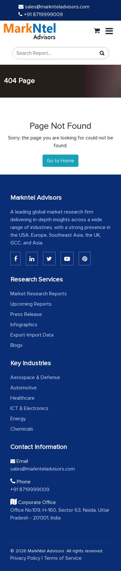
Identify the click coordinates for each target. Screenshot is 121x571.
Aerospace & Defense (35, 377)
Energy (18, 418)
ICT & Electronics (29, 408)
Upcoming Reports (31, 304)
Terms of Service (63, 558)
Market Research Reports (38, 293)
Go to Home (60, 160)
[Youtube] (67, 258)
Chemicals (21, 429)
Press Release (26, 314)
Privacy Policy (25, 558)
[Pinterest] (85, 258)
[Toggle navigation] (109, 31)
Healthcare (22, 398)
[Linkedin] (15, 258)
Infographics (23, 324)
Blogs (16, 345)
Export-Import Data (32, 335)
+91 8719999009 (40, 14)
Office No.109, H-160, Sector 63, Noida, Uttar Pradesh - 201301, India (59, 514)
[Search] (102, 53)
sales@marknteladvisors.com (53, 7)
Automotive (23, 388)
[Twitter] (49, 258)
